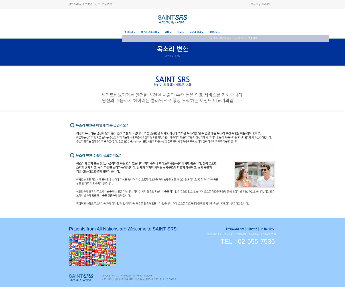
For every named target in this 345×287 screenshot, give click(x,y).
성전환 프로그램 (150, 32)
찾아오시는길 (267, 229)
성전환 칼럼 (226, 38)
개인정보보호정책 (234, 229)
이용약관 (252, 229)
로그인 (254, 4)
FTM (180, 32)
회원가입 (265, 4)
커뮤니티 (214, 32)
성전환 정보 (240, 38)
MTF (168, 32)
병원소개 (129, 32)
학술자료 (252, 38)
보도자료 (212, 38)
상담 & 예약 (196, 32)
